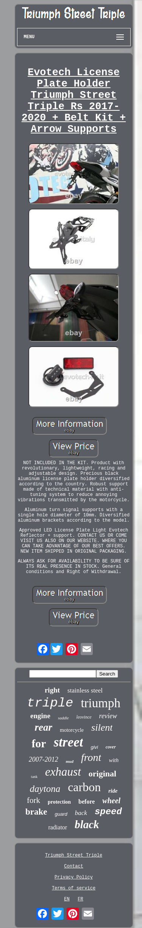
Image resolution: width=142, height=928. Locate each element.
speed (108, 812)
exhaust (63, 771)
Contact (73, 866)
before (86, 801)
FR (80, 899)
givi (94, 747)
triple (50, 703)
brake (36, 811)
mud (69, 761)
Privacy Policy (74, 877)
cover (111, 747)
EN (66, 899)
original (102, 773)
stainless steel (85, 690)
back (81, 812)
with (114, 760)
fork (33, 800)
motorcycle (72, 730)
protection (59, 802)
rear (44, 727)
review (108, 716)
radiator (57, 827)
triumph (100, 703)
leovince (84, 717)
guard (61, 814)
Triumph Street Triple (73, 855)
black (87, 824)
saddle (63, 718)
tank (34, 777)
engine (40, 716)
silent (101, 727)
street (68, 742)
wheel (111, 800)
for (38, 743)
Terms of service (73, 888)
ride (112, 791)
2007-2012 (43, 759)
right (52, 690)
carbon (84, 787)
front (91, 757)
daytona (45, 789)
